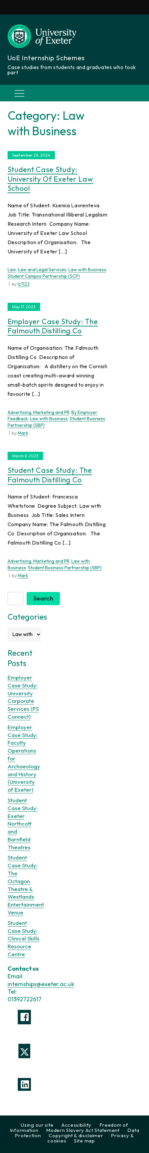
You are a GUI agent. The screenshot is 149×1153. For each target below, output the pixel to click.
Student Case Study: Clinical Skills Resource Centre (23, 938)
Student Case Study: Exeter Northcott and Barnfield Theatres (22, 824)
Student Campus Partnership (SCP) (44, 276)
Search (43, 598)
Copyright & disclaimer (76, 1135)
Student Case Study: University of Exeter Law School (50, 179)
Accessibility (76, 1125)
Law (12, 269)
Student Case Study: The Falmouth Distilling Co (50, 475)
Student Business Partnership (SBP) (65, 568)
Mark (23, 433)
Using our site (37, 1125)
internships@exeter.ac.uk (41, 984)
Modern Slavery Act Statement (83, 1130)
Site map (84, 1141)
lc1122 (24, 284)
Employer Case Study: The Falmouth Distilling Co (53, 326)
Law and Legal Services (42, 269)
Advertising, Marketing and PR (38, 412)
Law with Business (87, 269)
